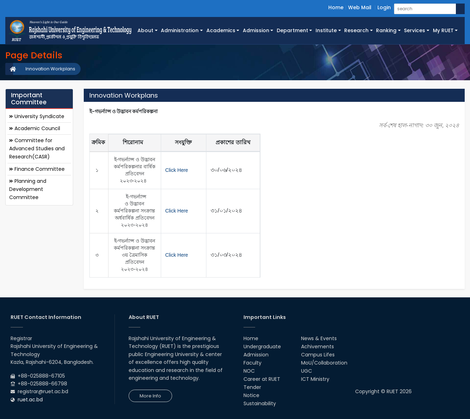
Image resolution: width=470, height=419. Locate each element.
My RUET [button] (443, 30)
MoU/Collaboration (324, 362)
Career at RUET (261, 379)
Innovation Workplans (50, 68)
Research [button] (356, 30)
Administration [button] (180, 30)
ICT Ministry (315, 379)
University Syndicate (36, 116)
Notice (251, 395)
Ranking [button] (386, 30)
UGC (306, 370)
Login (384, 7)
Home (335, 7)
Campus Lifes (318, 354)
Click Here (176, 170)
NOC (249, 370)
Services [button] (414, 30)
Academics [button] (220, 30)
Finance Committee (37, 169)
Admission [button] (256, 30)
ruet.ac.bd (30, 399)
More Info (150, 395)
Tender (252, 387)
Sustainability (259, 403)
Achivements (317, 346)
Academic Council (34, 128)
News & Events (319, 338)
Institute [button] (326, 30)
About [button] (145, 30)
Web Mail (359, 7)
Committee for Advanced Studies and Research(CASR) (37, 148)
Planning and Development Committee (27, 189)
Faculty (252, 362)
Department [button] (292, 30)
